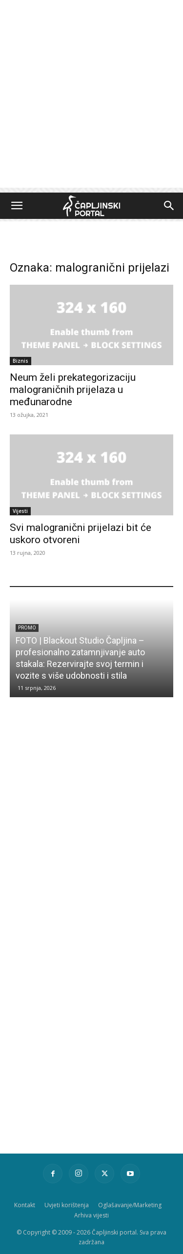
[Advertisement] (91, 96)
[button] (16, 206)
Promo (27, 627)
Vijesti (20, 511)
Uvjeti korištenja (66, 1205)
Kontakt (24, 1205)
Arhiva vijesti (91, 1215)
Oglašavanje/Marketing (130, 1205)
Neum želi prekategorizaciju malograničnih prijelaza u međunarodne (73, 390)
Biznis (20, 360)
